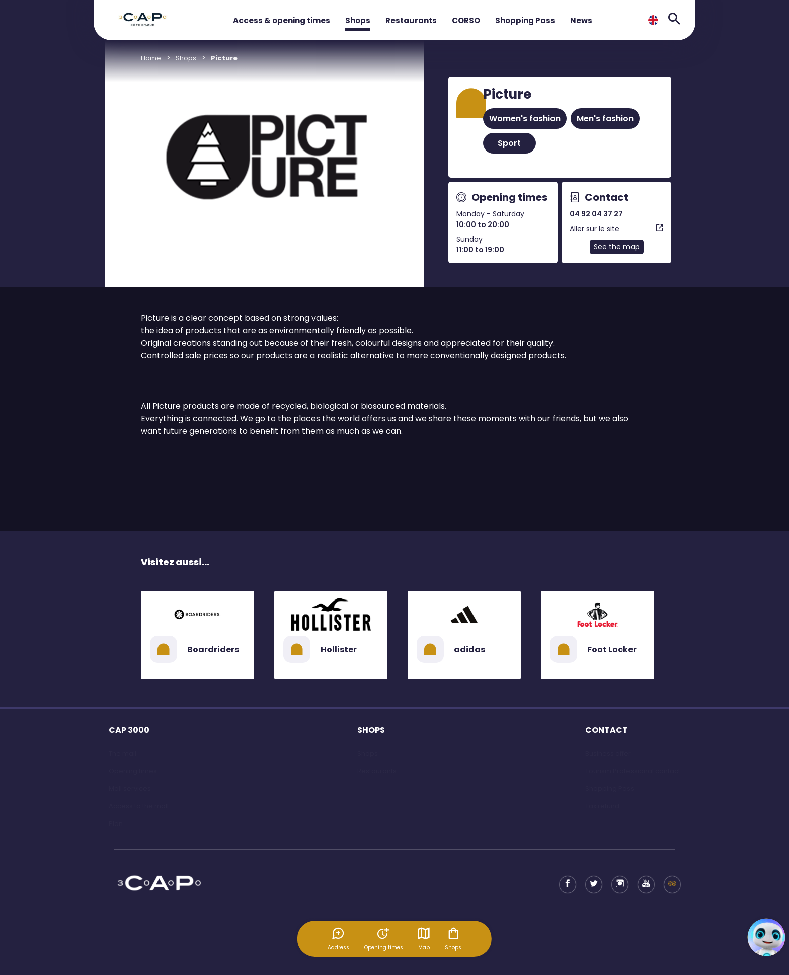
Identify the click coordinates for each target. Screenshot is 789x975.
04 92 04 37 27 (596, 214)
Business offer (608, 753)
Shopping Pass (525, 20)
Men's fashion (605, 118)
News (581, 20)
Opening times (133, 771)
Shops (357, 20)
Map (424, 938)
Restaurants (411, 20)
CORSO (466, 20)
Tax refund (602, 806)
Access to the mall (139, 806)
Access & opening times (281, 20)
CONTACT (606, 730)
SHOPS (371, 730)
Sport (509, 143)
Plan (116, 824)
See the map (617, 247)
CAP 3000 (129, 730)
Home (151, 58)
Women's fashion (525, 118)
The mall (122, 753)
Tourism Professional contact (632, 771)
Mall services (130, 788)
